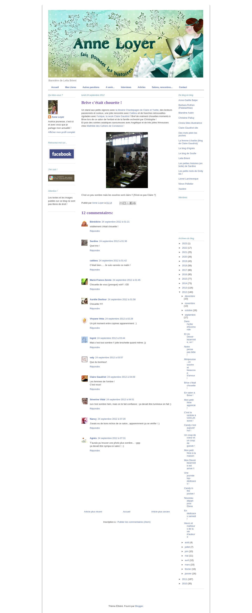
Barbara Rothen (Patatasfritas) (186, 106)
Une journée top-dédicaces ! (190, 478)
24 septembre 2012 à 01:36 (113, 241)
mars (188, 564)
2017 (185, 270)
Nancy (93, 419)
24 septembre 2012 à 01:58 (122, 299)
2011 (185, 579)
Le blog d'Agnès (186, 148)
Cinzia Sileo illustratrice (190, 123)
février (188, 569)
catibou (94, 260)
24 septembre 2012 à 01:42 (113, 260)
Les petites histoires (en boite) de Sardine (190, 164)
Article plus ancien (160, 511)
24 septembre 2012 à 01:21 (116, 221)
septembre (190, 314)
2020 (185, 256)
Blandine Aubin (186, 112)
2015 (185, 278)
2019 (185, 261)
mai (187, 555)
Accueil (55, 87)
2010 (185, 583)
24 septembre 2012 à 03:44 (111, 338)
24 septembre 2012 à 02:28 (119, 318)
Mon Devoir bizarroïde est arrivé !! (190, 464)
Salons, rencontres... (162, 87)
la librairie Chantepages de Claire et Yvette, (137, 110)
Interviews (126, 87)
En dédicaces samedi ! (190, 514)
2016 (185, 274)
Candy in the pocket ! (189, 491)
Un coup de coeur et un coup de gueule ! (190, 440)
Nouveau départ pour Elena (188, 502)
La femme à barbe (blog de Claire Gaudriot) (190, 142)
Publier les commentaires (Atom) (133, 522)
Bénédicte (95, 221)
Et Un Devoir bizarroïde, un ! (190, 338)
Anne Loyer (58, 117)
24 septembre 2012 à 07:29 (111, 419)
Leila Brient (184, 158)
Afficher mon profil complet (61, 132)
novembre (190, 303)
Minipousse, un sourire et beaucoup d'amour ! (190, 369)
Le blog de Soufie (187, 153)
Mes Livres (70, 87)
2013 (185, 287)
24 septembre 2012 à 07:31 (112, 438)
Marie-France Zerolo (100, 280)
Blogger (139, 606)
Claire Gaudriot (98, 377)
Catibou (133, 113)
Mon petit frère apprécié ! (189, 404)
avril (187, 560)
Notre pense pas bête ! (189, 350)
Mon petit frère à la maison (190, 453)
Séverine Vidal (97, 399)
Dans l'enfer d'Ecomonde (189, 325)
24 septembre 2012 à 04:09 (121, 377)
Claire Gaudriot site (188, 127)
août (187, 542)
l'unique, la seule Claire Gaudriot (113, 116)
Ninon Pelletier (185, 183)
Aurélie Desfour (98, 299)
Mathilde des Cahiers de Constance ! (105, 126)
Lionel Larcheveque (188, 178)
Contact (183, 87)
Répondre (95, 231)
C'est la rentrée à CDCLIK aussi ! (190, 416)
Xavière (182, 189)
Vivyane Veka (97, 318)
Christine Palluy (186, 118)
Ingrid (93, 338)
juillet (188, 547)
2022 (185, 247)
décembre (190, 296)
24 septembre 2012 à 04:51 (120, 399)
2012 (185, 292)
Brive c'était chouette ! (190, 385)
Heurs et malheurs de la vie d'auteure (189, 530)
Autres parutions (91, 87)
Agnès (93, 438)
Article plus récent (93, 511)
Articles (141, 87)
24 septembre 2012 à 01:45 (126, 280)
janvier (188, 573)
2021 (185, 252)
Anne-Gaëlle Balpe (188, 100)
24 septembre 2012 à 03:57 (109, 357)
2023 (185, 243)
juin (187, 551)
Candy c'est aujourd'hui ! (190, 428)
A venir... (110, 87)
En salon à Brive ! (189, 394)
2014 (185, 283)
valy (92, 357)
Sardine (94, 241)
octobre (189, 310)
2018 (185, 265)
